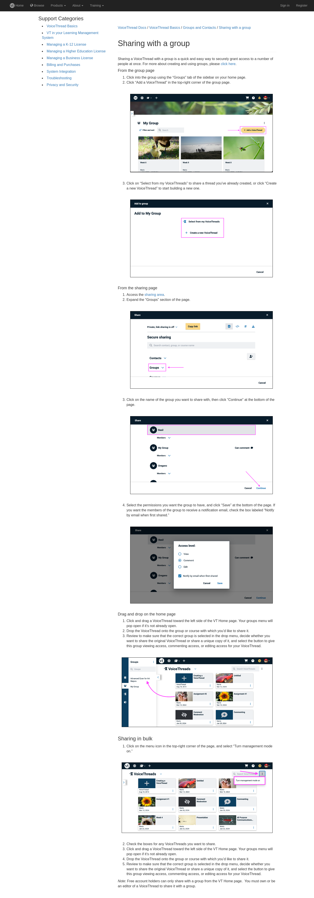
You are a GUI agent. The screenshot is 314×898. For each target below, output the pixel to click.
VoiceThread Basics (62, 26)
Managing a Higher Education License (76, 51)
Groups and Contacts (199, 27)
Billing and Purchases (63, 65)
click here (228, 64)
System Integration (61, 71)
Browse (37, 5)
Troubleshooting (59, 78)
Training (97, 5)
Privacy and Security (62, 85)
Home (17, 5)
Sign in (285, 5)
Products (58, 5)
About (77, 5)
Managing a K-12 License (66, 44)
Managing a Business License (70, 58)
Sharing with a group (235, 27)
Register (301, 5)
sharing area (154, 294)
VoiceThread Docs (132, 27)
